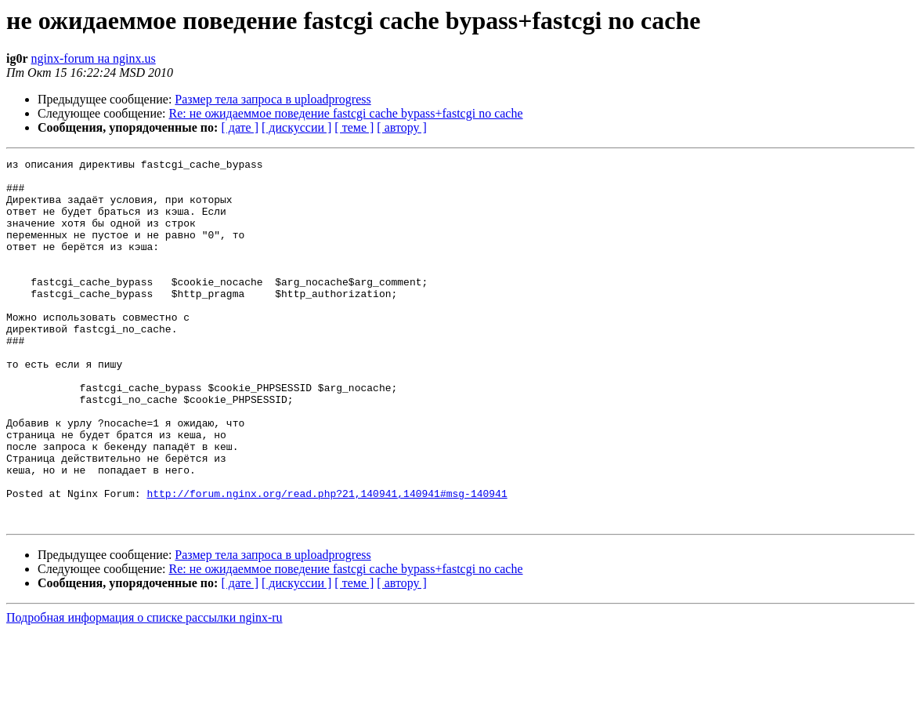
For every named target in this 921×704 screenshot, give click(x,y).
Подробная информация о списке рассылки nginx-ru (144, 690)
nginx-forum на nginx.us (93, 58)
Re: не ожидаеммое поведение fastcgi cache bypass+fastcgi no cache (346, 113)
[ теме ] (354, 127)
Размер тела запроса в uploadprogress (272, 99)
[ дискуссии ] (296, 127)
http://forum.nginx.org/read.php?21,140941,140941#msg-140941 (326, 561)
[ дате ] (239, 127)
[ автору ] (401, 127)
